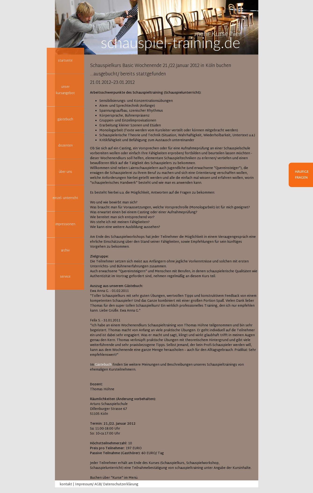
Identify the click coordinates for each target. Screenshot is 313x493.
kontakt (66, 484)
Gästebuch (103, 365)
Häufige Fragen (302, 175)
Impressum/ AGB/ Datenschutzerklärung (106, 484)
